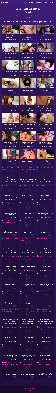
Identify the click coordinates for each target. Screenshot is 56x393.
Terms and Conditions (29, 388)
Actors (51, 2)
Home (31, 2)
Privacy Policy (29, 387)
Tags (45, 2)
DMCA (29, 390)
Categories (38, 2)
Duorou (5, 2)
